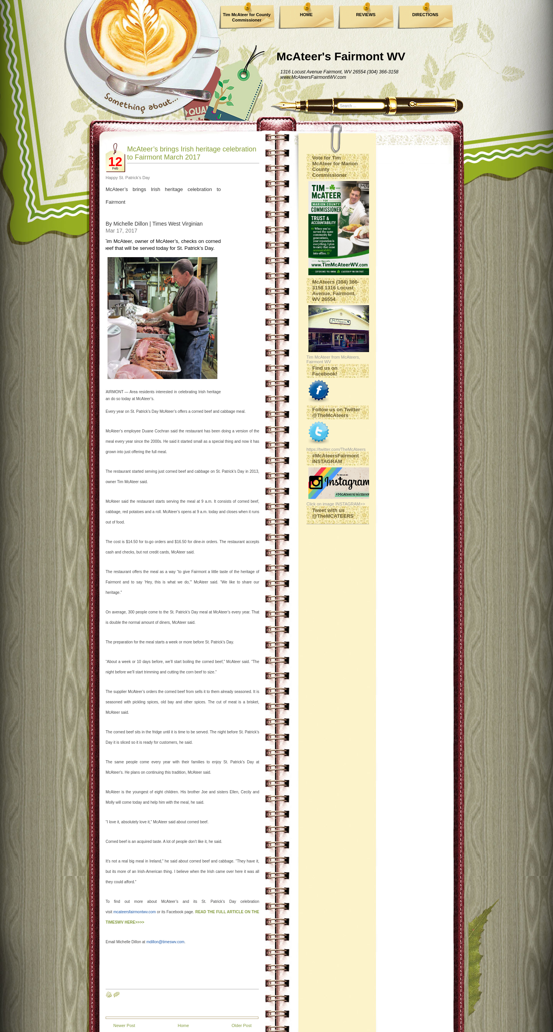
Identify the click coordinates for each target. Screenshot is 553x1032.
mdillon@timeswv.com (165, 942)
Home (183, 1025)
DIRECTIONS (425, 14)
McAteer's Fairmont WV (341, 56)
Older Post (242, 1025)
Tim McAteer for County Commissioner (246, 17)
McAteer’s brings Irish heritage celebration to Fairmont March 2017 (192, 153)
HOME (306, 14)
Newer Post (124, 1025)
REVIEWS (366, 14)
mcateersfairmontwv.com (134, 912)
